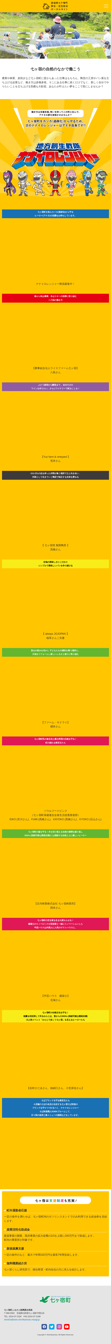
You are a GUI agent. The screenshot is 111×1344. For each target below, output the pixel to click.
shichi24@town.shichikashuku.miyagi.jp (22, 1319)
